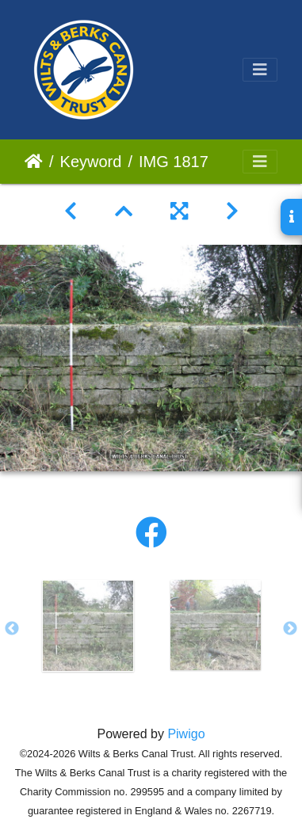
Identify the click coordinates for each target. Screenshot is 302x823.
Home (34, 161)
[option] (87, 625)
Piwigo (186, 734)
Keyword (91, 161)
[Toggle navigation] (260, 70)
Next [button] (290, 629)
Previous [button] (12, 629)
